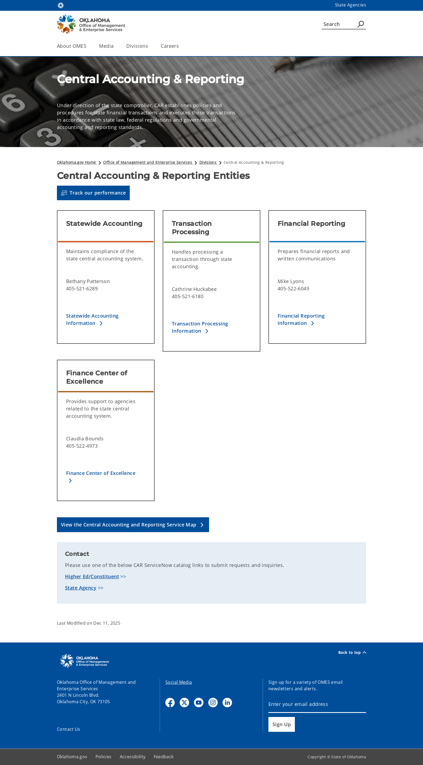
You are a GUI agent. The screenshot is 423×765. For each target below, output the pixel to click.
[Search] (344, 24)
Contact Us (68, 729)
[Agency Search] (360, 24)
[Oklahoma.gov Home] (60, 5)
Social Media (178, 682)
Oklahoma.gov (72, 757)
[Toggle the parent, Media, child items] (115, 46)
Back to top (352, 652)
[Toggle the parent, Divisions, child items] (150, 46)
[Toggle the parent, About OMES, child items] (88, 46)
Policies (103, 757)
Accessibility (133, 757)
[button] (93, 193)
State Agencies (350, 5)
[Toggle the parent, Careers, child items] (180, 46)
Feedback (164, 757)
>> (95, 576)
